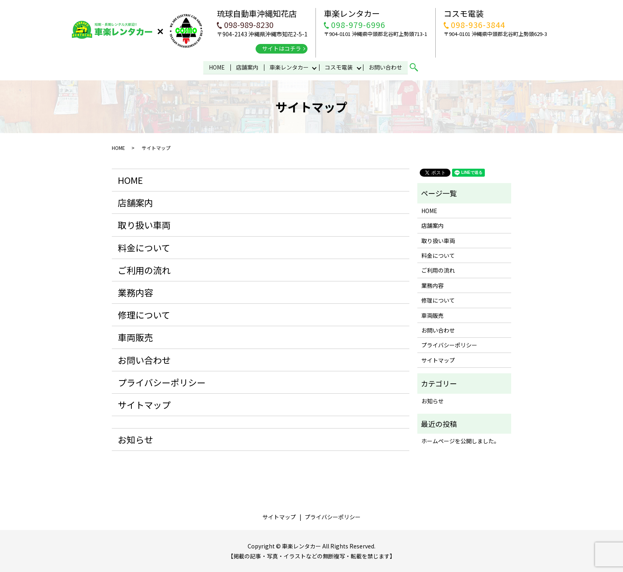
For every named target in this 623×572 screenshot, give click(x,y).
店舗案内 (246, 67)
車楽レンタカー (288, 67)
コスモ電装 (339, 67)
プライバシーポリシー (162, 381)
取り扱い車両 (144, 224)
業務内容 (135, 291)
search (418, 67)
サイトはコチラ (281, 48)
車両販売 (135, 336)
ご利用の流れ (144, 269)
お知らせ (135, 438)
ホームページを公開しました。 (460, 440)
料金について (144, 246)
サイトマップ (144, 404)
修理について (144, 314)
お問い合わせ (386, 67)
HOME (216, 67)
